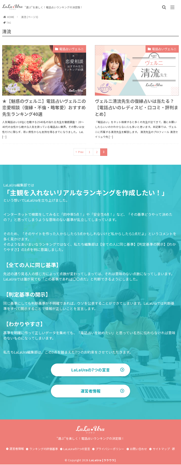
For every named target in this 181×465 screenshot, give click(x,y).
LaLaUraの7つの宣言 (90, 370)
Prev (80, 152)
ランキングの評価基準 (43, 449)
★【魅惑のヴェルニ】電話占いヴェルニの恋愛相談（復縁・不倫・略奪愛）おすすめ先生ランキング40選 (44, 107)
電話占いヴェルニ (71, 49)
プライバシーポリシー (110, 449)
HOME (10, 17)
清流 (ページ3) (29, 17)
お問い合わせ (138, 449)
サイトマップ (161, 449)
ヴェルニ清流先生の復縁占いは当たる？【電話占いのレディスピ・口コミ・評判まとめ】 (136, 107)
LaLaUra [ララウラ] (102, 460)
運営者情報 (90, 391)
